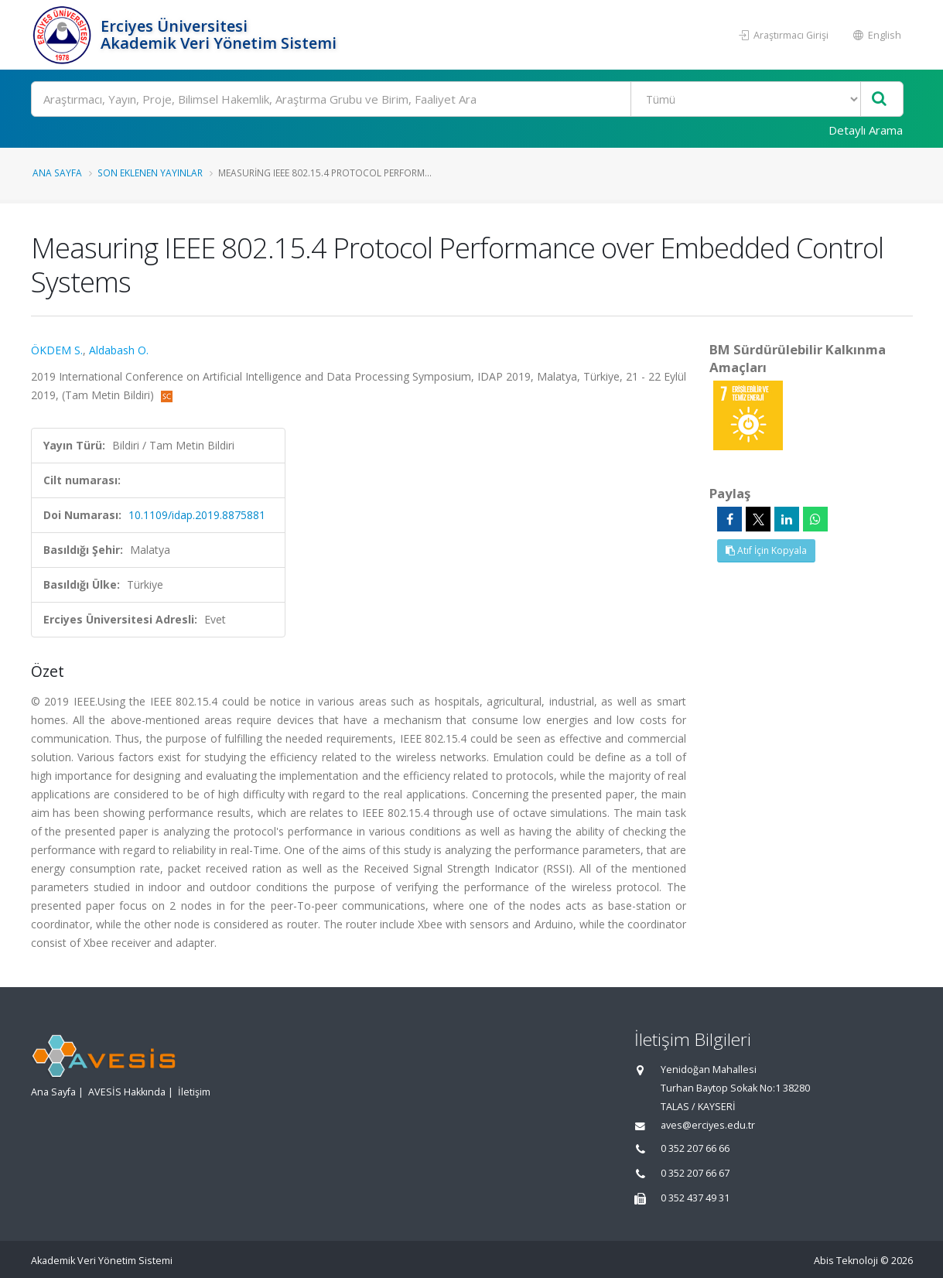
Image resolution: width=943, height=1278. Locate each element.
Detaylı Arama (866, 130)
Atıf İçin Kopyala (766, 550)
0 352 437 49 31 (695, 1198)
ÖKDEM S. (57, 350)
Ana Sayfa (57, 172)
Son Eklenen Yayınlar (150, 172)
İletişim (194, 1092)
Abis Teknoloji (846, 1260)
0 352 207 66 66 (695, 1148)
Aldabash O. (119, 350)
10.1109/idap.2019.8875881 (196, 514)
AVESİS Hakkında (127, 1092)
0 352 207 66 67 (695, 1173)
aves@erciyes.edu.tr (708, 1125)
